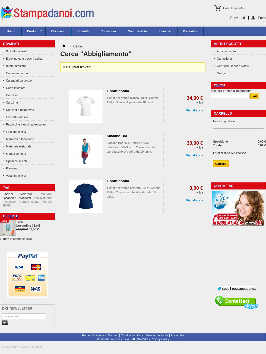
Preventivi (190, 31)
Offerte (10, 216)
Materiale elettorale (18, 146)
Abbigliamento (42, 197)
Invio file (165, 31)
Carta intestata (16, 87)
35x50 (6, 205)
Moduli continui (16, 153)
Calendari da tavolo (19, 80)
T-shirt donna (118, 91)
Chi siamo (58, 31)
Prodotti (32, 33)
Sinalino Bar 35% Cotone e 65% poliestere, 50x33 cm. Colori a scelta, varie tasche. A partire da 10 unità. (131, 147)
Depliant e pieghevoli (20, 109)
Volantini (26, 194)
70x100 (47, 201)
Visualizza (193, 110)
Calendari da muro (18, 73)
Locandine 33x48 (28, 225)
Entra (262, 18)
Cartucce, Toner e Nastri (233, 65)
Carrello (223, 113)
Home (11, 31)
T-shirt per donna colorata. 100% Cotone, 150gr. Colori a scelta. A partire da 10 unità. (134, 192)
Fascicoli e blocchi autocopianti (26, 124)
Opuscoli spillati (16, 161)
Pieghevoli (9, 201)
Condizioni (108, 31)
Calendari (46, 194)
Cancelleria (224, 58)
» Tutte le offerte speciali (16, 238)
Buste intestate (16, 65)
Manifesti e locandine (20, 139)
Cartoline (12, 102)
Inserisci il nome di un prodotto (231, 90)
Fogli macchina (16, 131)
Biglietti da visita (16, 51)
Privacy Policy (160, 339)
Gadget (7, 194)
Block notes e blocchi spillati (24, 58)
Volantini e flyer (16, 175)
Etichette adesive (17, 117)
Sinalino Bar (117, 136)
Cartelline (12, 95)
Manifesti (25, 197)
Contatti (83, 31)
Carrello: (234, 8)
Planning (12, 168)
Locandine (9, 197)
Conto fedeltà (137, 31)
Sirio (39, 346)
